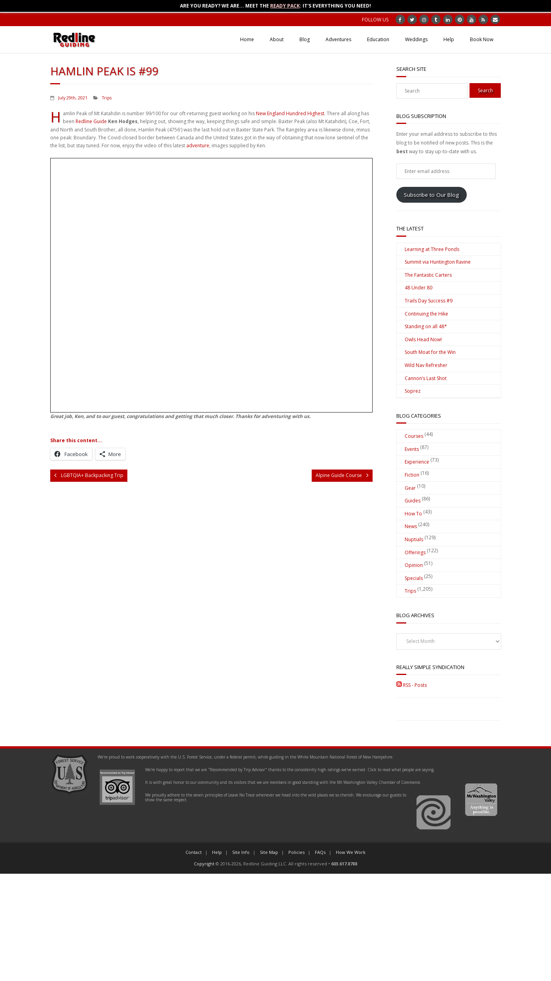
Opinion (414, 565)
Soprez (412, 391)
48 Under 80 (418, 287)
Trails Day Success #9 (429, 300)
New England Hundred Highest (290, 113)
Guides (412, 500)
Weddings (416, 39)
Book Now (481, 39)
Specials (414, 578)
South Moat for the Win (430, 352)
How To (413, 513)
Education (378, 39)
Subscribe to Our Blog (431, 194)
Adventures (338, 39)
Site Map (269, 852)
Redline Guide (91, 121)
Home (247, 39)
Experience (417, 461)
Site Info (241, 852)
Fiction (412, 474)
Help (448, 39)
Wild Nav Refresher (426, 365)
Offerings (415, 552)
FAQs (320, 852)
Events (412, 449)
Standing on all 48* (426, 326)
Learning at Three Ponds (432, 249)
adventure (197, 145)
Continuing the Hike (426, 313)
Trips (107, 98)
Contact (194, 852)
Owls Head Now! (423, 339)
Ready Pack (285, 5)
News (411, 526)
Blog (304, 39)
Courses (414, 436)
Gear (410, 488)
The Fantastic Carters (428, 275)
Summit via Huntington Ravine (438, 262)
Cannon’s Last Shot (426, 378)
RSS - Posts (411, 685)
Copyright (204, 864)
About (277, 39)
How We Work (350, 852)
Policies (296, 852)
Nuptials (414, 539)
